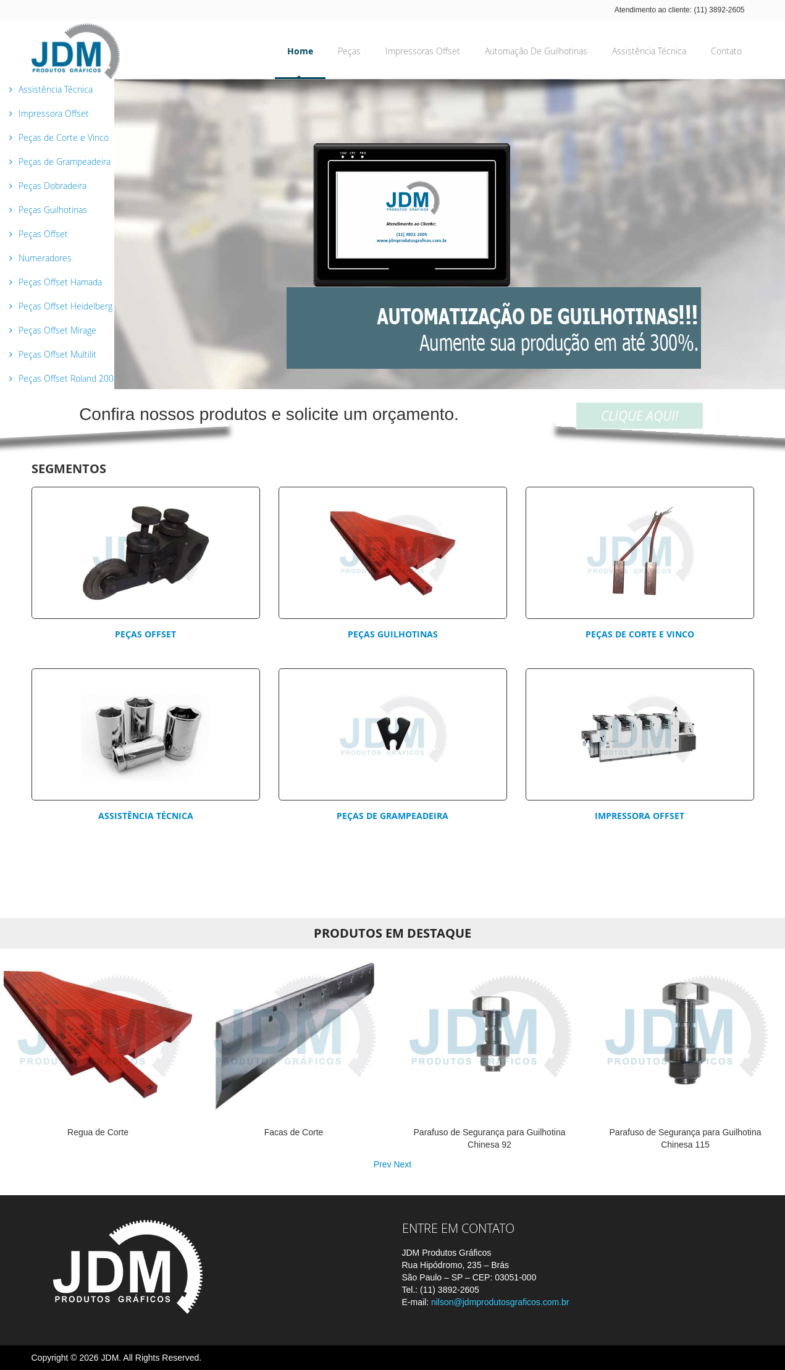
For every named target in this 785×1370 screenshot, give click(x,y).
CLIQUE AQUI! (639, 415)
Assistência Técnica (145, 816)
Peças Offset (145, 634)
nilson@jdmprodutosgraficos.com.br (500, 1302)
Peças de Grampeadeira (392, 816)
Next (402, 1164)
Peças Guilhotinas (393, 634)
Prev (383, 1164)
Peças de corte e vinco (640, 634)
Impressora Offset (639, 816)
